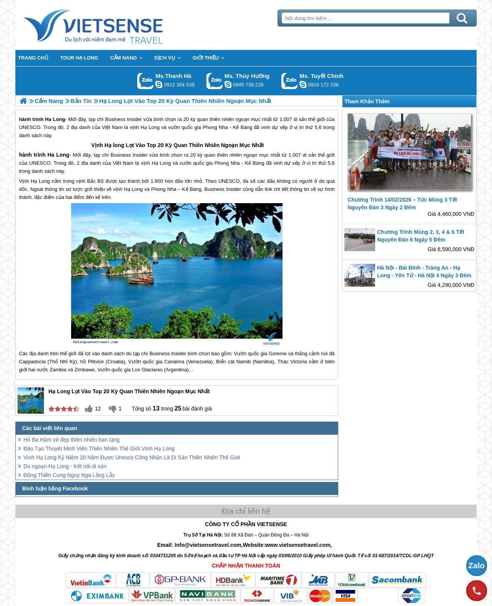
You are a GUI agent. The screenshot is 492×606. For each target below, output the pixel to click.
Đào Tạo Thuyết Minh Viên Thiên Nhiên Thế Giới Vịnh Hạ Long (99, 448)
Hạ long (115, 145)
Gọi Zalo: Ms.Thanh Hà (145, 80)
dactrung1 (228, 84)
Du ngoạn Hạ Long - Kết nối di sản (64, 466)
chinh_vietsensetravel (303, 84)
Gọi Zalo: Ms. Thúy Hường (214, 80)
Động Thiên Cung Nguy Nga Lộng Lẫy (69, 475)
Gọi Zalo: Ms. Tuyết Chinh (289, 80)
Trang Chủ (112, 25)
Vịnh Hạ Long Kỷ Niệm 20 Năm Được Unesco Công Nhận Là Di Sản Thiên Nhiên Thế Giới (131, 457)
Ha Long (58, 155)
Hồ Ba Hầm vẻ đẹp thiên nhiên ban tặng (71, 440)
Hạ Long (161, 163)
